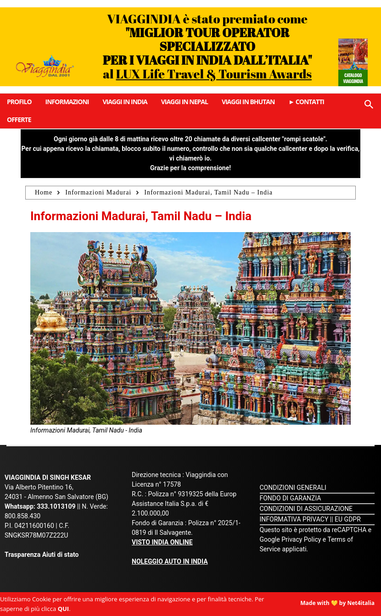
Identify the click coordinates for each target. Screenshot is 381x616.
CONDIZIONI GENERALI (293, 487)
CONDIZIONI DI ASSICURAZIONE (306, 508)
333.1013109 (56, 506)
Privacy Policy (302, 539)
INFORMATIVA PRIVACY (294, 519)
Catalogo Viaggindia (353, 78)
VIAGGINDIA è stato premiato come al (207, 46)
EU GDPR (348, 519)
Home (43, 192)
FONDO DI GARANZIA (290, 498)
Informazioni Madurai (98, 192)
